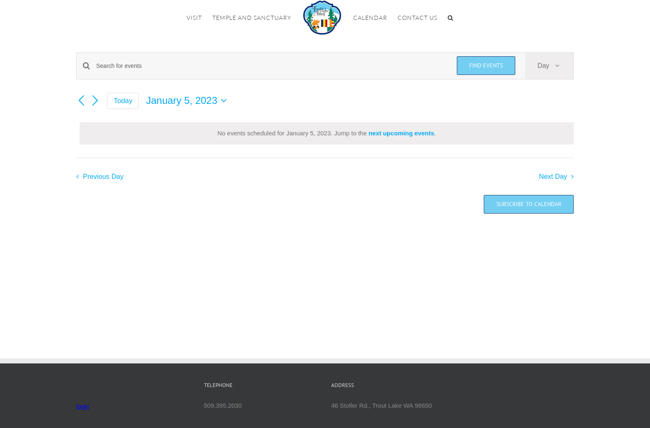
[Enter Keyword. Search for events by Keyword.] (271, 66)
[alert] (327, 133)
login (83, 406)
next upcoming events (401, 133)
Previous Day (103, 176)
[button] (451, 17)
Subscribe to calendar (528, 204)
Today (123, 101)
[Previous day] (81, 101)
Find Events (486, 65)
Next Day (553, 176)
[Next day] (95, 101)
